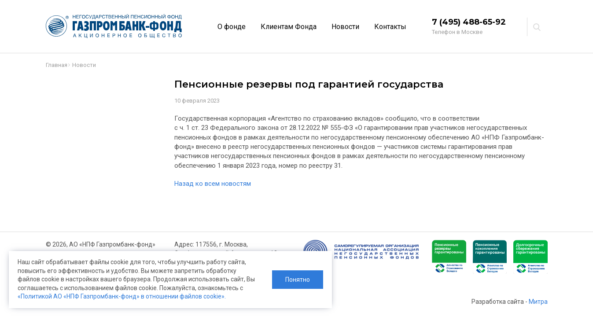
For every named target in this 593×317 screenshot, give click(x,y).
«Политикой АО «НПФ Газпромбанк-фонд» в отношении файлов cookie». (122, 296)
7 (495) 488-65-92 (469, 22)
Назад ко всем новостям (212, 184)
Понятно (297, 279)
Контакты (390, 26)
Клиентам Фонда (289, 26)
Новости (345, 26)
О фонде (231, 26)
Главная (56, 65)
